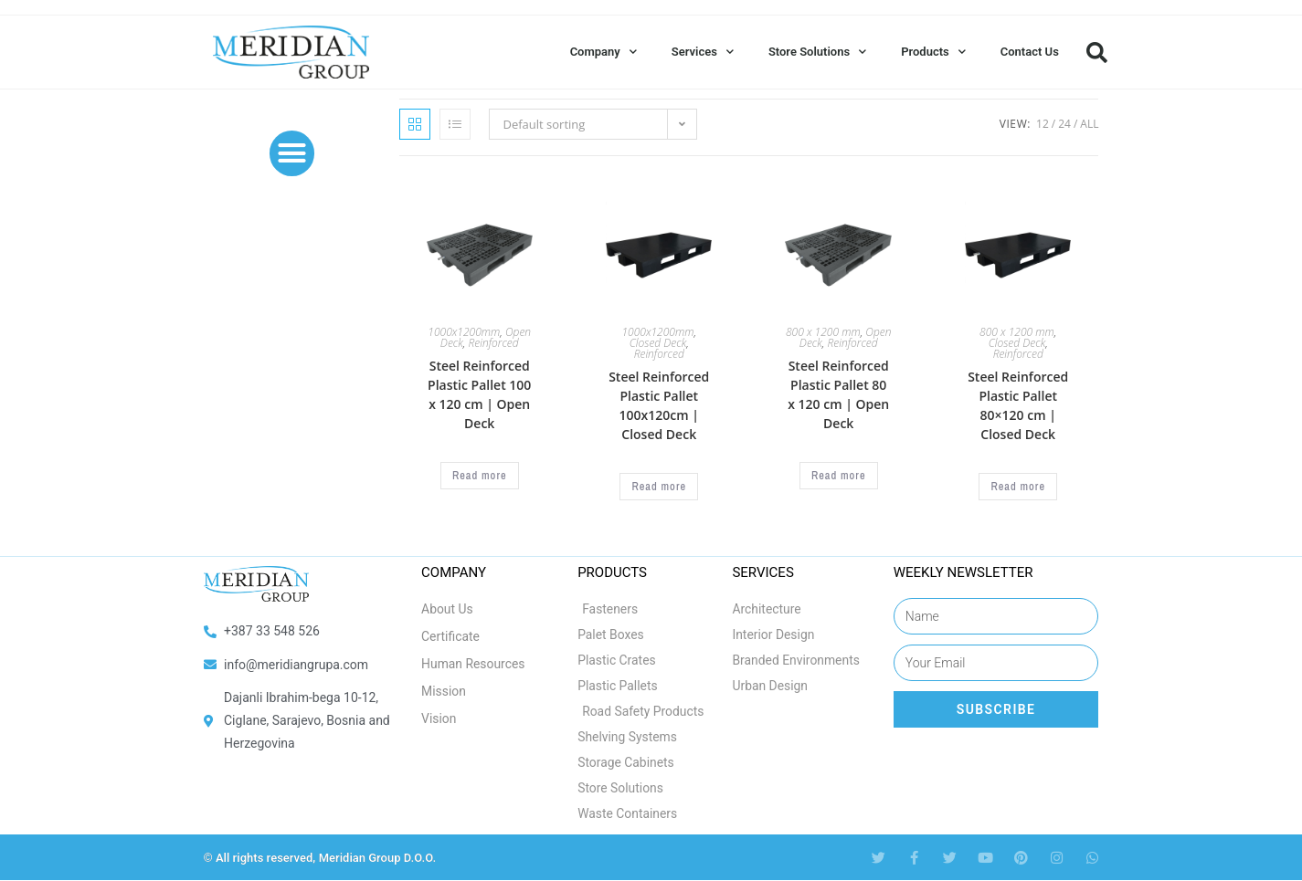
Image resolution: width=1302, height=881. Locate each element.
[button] (1097, 52)
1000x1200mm (464, 332)
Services (703, 51)
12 (1042, 123)
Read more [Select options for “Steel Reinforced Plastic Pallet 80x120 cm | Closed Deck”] (1017, 486)
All (1089, 123)
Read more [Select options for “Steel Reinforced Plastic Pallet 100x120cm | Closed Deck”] (658, 486)
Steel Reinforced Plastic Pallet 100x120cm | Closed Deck (659, 405)
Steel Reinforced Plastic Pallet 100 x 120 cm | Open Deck (479, 394)
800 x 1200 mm (823, 332)
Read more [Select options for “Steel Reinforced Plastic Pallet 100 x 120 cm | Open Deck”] (479, 475)
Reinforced (493, 343)
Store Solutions (817, 51)
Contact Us (1029, 51)
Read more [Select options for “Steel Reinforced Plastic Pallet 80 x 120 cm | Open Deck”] (838, 475)
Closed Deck (658, 343)
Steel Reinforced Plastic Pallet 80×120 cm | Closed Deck (1018, 405)
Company (603, 51)
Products (933, 51)
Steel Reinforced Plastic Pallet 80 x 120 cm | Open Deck (838, 394)
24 (1064, 123)
